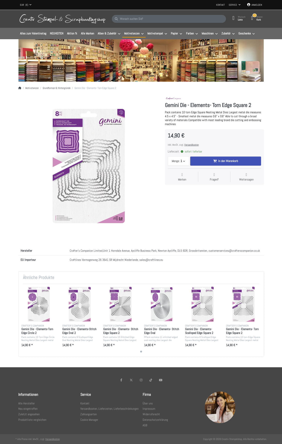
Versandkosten (191, 144)
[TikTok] (151, 380)
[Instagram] (141, 380)
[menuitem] (33, 33)
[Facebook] (121, 380)
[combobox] (26, 5)
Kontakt (220, 4)
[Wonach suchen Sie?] (169, 19)
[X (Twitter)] (131, 380)
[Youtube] (161, 380)
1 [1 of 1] (141, 352)
